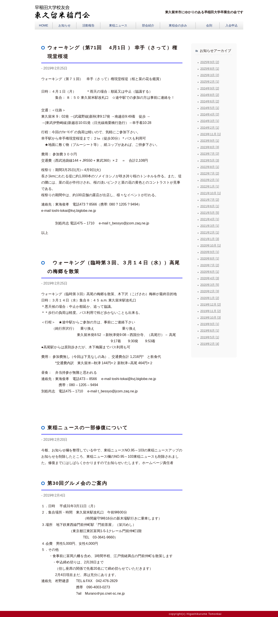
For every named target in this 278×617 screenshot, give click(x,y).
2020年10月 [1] (210, 245)
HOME (43, 25)
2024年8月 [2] (209, 95)
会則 (209, 25)
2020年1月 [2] (209, 298)
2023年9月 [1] (209, 140)
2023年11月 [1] (210, 134)
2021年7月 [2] (209, 199)
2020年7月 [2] (209, 265)
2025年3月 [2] (209, 75)
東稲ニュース (118, 25)
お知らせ (64, 25)
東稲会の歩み (178, 25)
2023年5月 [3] (209, 160)
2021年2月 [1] (209, 232)
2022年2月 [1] (209, 180)
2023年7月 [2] (209, 153)
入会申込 (231, 25)
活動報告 (88, 25)
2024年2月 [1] (209, 127)
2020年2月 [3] (209, 291)
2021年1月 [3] (209, 239)
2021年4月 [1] (209, 219)
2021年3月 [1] (209, 225)
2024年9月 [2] (209, 88)
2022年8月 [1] (209, 167)
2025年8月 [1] (209, 68)
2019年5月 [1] (209, 337)
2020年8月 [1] (209, 258)
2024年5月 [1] (209, 108)
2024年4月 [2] (209, 114)
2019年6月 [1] (209, 330)
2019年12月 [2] (210, 304)
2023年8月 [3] (209, 147)
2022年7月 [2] (209, 173)
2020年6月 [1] (209, 271)
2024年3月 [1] (209, 121)
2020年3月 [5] (209, 284)
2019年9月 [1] (209, 324)
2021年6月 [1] (209, 206)
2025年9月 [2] (209, 62)
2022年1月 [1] (209, 186)
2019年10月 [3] (210, 317)
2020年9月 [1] (209, 252)
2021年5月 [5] (209, 212)
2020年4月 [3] (209, 278)
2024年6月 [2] (209, 101)
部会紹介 (148, 25)
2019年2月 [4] (209, 344)
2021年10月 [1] (210, 193)
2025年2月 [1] (209, 81)
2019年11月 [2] (210, 311)
